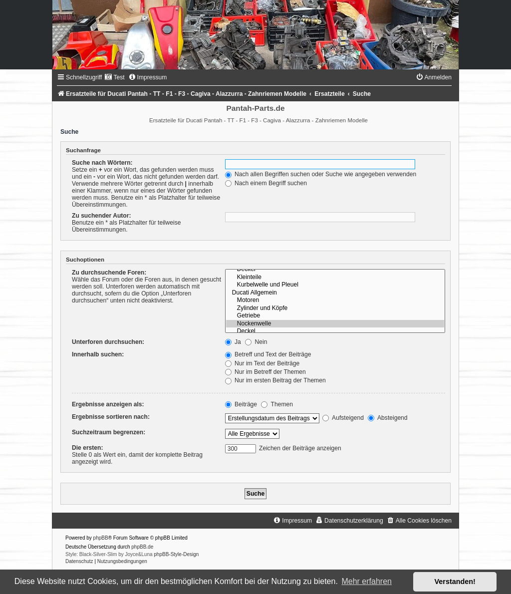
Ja (233, 341)
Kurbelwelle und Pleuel (335, 285)
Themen (277, 404)
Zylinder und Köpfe (335, 308)
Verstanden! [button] (455, 582)
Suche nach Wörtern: (102, 162)
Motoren (335, 300)
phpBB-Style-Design (176, 554)
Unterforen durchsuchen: (108, 341)
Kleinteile (335, 278)
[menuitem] (114, 77)
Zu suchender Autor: (101, 215)
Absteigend (387, 417)
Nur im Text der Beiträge (262, 363)
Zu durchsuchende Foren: (109, 272)
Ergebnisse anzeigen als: (108, 404)
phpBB (100, 538)
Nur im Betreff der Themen (265, 371)
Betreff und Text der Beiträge (268, 354)
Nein (256, 341)
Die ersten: (87, 447)
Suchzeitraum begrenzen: (108, 432)
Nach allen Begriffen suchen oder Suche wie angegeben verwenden (321, 174)
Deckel (335, 270)
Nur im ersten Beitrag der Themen (275, 380)
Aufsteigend (343, 417)
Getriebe (335, 316)
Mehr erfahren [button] (366, 581)
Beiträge (241, 404)
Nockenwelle (335, 324)
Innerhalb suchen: (98, 354)
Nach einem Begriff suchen (266, 183)
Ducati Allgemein (335, 293)
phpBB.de (142, 547)
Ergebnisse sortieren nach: (111, 416)
